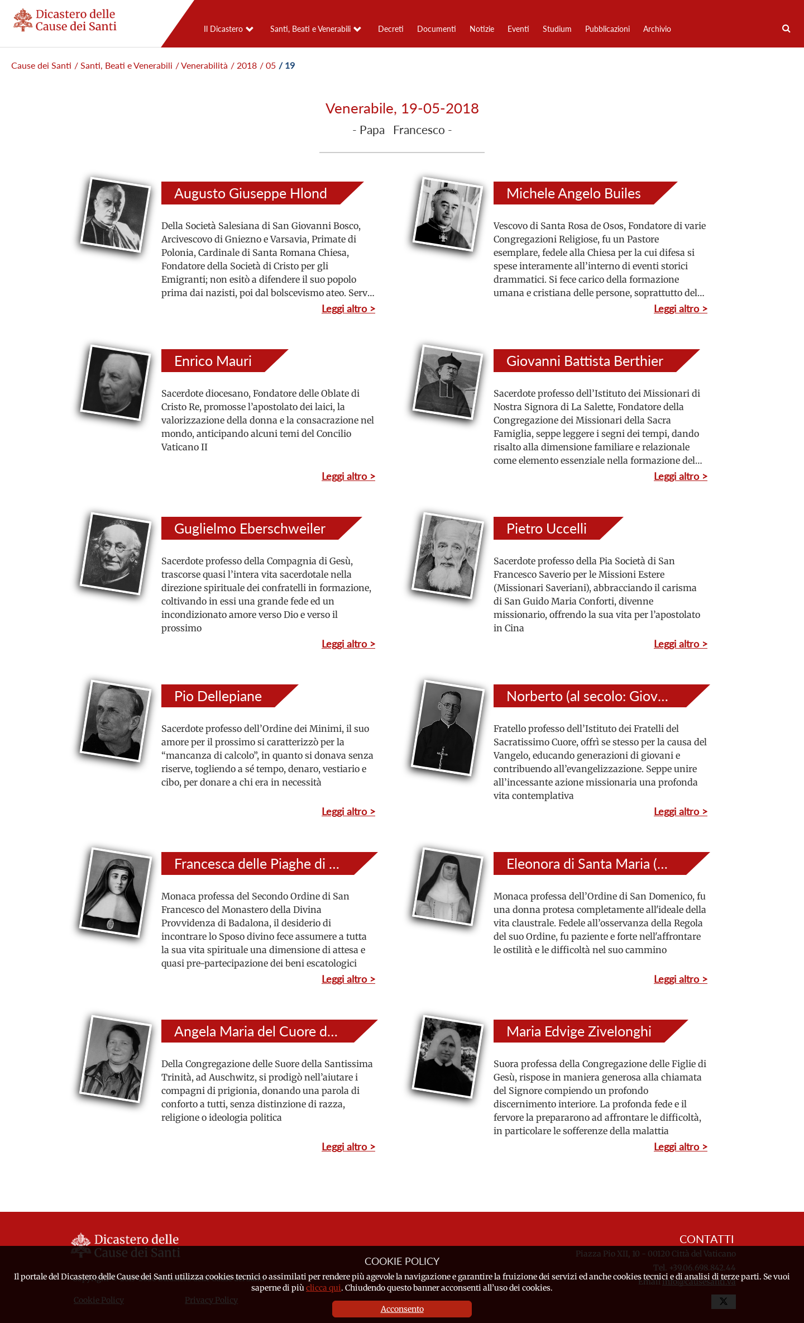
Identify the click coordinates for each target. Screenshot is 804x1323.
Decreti (391, 29)
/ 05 (268, 65)
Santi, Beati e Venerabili (310, 29)
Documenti (436, 29)
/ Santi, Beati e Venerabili (123, 65)
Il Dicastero (223, 29)
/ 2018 (244, 65)
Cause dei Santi (41, 65)
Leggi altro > (348, 308)
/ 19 (287, 65)
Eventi (518, 29)
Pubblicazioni (607, 29)
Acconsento (402, 1309)
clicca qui (323, 1288)
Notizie (482, 29)
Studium (557, 29)
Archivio (657, 29)
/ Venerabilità (201, 65)
